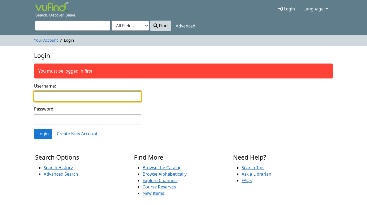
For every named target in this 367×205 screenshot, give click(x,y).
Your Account (46, 40)
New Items (153, 193)
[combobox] (72, 26)
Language (314, 9)
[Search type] (130, 26)
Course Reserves (159, 187)
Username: (45, 86)
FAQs (247, 180)
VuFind (44, 10)
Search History (58, 168)
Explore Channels (160, 180)
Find (160, 25)
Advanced (186, 26)
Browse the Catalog (162, 168)
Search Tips (253, 168)
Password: (44, 109)
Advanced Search (61, 174)
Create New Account (77, 134)
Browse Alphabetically (164, 174)
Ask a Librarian (256, 174)
